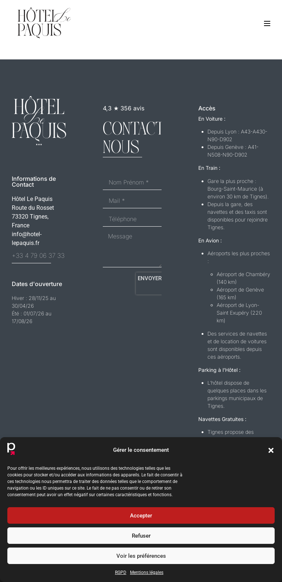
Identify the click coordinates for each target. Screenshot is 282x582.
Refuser (141, 535)
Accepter (141, 515)
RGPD (120, 572)
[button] (271, 450)
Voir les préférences (141, 556)
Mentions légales (146, 572)
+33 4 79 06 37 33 (38, 255)
